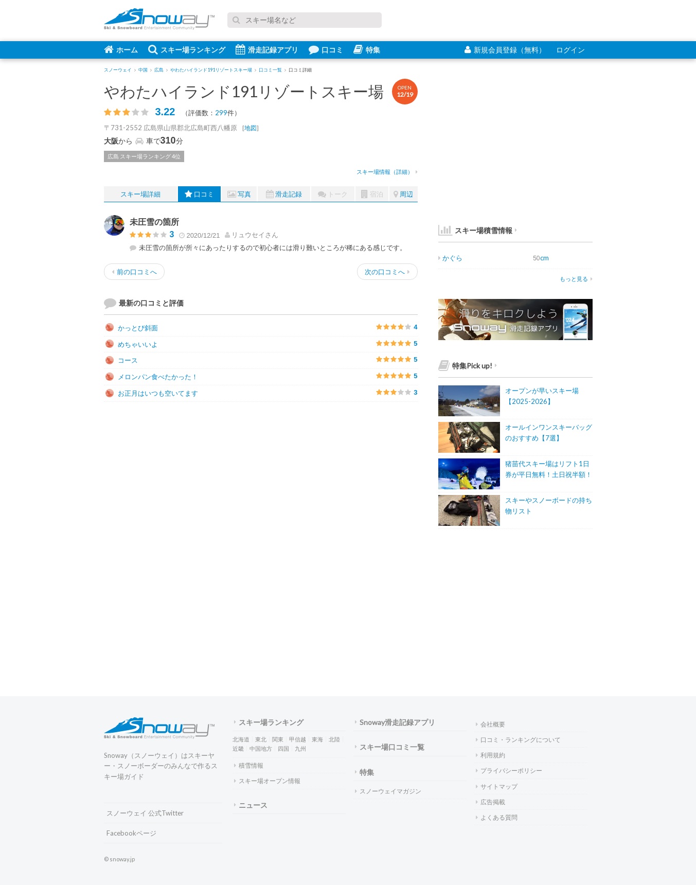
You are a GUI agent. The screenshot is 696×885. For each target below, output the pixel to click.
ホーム (121, 49)
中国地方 (260, 748)
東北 (260, 739)
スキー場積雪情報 (475, 230)
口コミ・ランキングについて (518, 740)
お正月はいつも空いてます (151, 393)
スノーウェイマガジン (388, 791)
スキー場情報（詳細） (387, 171)
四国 (283, 748)
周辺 (403, 194)
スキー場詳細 (140, 194)
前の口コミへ (134, 272)
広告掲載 (490, 802)
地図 (250, 128)
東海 (317, 739)
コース (121, 360)
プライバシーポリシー (509, 770)
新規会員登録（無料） (505, 49)
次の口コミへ (387, 272)
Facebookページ (131, 833)
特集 (366, 49)
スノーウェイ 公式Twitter (145, 813)
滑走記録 (284, 194)
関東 (277, 739)
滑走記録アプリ (267, 49)
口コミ (326, 49)
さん (251, 235)
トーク (333, 194)
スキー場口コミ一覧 (389, 746)
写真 (239, 194)
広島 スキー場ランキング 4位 (144, 156)
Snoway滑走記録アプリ (395, 722)
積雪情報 (248, 765)
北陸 (334, 739)
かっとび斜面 (131, 328)
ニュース (250, 805)
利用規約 (490, 755)
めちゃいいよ (131, 344)
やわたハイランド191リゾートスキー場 (244, 91)
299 (221, 113)
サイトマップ (496, 786)
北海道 (241, 739)
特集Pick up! (467, 365)
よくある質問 (496, 817)
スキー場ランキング (186, 49)
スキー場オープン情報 (267, 781)
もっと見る (576, 278)
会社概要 (490, 724)
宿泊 (372, 194)
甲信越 (297, 739)
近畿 (238, 748)
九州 (300, 748)
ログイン (570, 49)
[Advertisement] (340, 481)
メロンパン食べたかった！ (151, 377)
